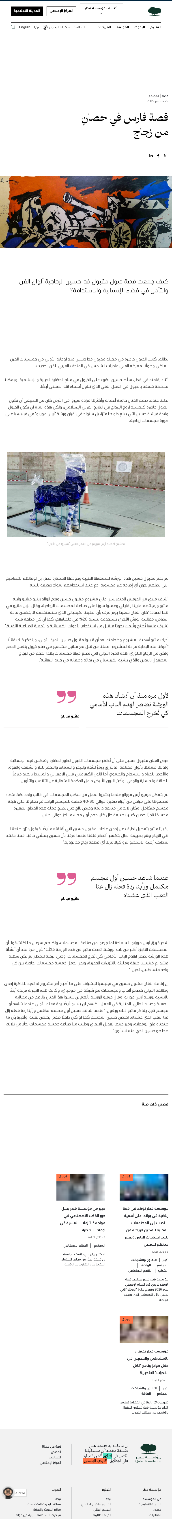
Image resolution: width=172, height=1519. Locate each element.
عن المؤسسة (152, 1499)
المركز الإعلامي (61, 10)
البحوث (139, 27)
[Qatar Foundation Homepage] (152, 11)
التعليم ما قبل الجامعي (96, 1504)
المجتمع (122, 27)
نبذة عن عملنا (51, 1446)
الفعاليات (55, 1457)
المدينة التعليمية (27, 10)
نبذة (108, 1499)
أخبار (165, 1269)
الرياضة (146, 1274)
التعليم (155, 27)
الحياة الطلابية (102, 1515)
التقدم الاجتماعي (140, 1280)
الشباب (163, 1280)
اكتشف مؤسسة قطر (101, 10)
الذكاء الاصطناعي (75, 1254)
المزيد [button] (104, 27)
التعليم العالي (102, 1509)
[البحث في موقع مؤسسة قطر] (13, 27)
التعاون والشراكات (144, 1269)
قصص (157, 1509)
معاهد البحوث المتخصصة (44, 1504)
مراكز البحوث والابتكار (47, 1509)
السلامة (79, 27)
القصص (56, 1451)
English (24, 27)
